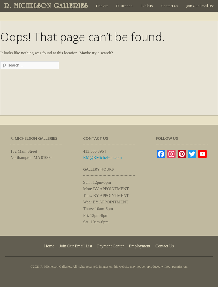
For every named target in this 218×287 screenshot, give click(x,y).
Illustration (124, 5)
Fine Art (102, 5)
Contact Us (169, 5)
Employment (139, 246)
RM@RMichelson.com (102, 157)
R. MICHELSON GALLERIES (46, 5)
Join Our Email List (200, 5)
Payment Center (110, 246)
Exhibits (147, 5)
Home (49, 246)
